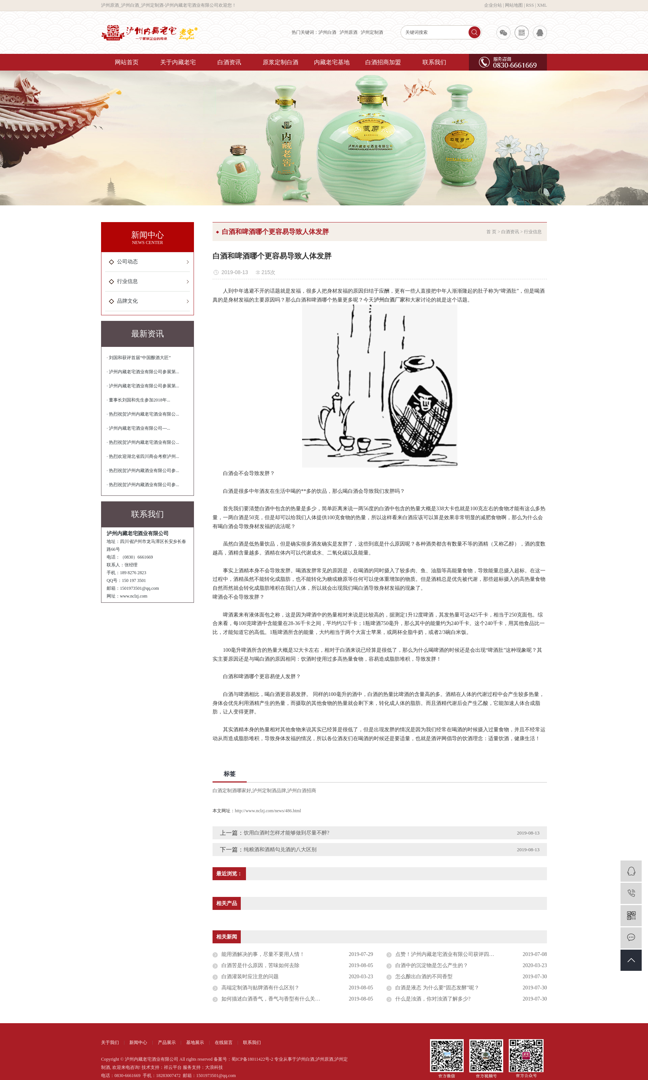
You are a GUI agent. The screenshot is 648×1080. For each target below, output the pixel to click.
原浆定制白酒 (280, 62)
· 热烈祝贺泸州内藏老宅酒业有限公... (143, 414)
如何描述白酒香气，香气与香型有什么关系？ (273, 999)
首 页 (491, 231)
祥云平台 (173, 1067)
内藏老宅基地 (332, 62)
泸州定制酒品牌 (269, 790)
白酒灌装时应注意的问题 (250, 976)
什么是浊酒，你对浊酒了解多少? (432, 999)
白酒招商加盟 (383, 62)
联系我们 (434, 62)
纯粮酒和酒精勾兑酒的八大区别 (280, 849)
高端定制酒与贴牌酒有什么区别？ (260, 987)
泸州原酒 (348, 32)
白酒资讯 (229, 62)
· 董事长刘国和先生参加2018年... (138, 400)
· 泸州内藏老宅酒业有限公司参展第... (143, 371)
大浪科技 (214, 1067)
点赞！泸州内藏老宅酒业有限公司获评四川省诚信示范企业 (463, 954)
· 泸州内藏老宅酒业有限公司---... (138, 428)
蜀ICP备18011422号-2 (252, 1059)
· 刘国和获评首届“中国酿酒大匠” (139, 357)
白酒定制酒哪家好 (232, 790)
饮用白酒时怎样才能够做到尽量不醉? (286, 833)
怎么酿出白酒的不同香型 (424, 976)
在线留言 (224, 1042)
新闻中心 (138, 1042)
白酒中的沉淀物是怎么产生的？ (431, 965)
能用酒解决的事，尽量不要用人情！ (263, 954)
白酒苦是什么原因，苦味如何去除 (260, 965)
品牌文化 (127, 301)
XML (542, 5)
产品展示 (167, 1042)
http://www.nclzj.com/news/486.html (268, 810)
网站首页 (127, 62)
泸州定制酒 (372, 32)
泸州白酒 (327, 32)
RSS (530, 5)
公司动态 (127, 261)
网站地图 (514, 5)
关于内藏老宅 (178, 62)
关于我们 (110, 1042)
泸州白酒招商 (301, 790)
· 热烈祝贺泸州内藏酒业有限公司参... (143, 470)
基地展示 (195, 1042)
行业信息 (127, 281)
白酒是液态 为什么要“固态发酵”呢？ (437, 987)
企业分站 (493, 5)
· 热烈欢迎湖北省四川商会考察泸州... (143, 456)
